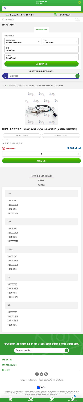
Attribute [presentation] (41, 180)
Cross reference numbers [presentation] (41, 176)
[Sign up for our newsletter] (41, 350)
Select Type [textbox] (10, 50)
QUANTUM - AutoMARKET (56, 380)
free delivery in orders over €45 (21, 14)
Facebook (37, 374)
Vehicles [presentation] (41, 184)
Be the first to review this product (12, 143)
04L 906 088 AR (13, 213)
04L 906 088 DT (13, 205)
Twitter (41, 374)
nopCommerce (32, 380)
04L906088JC (12, 209)
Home (4, 85)
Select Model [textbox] (48, 42)
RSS (46, 374)
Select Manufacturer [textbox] (13, 42)
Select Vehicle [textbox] (11, 58)
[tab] (41, 176)
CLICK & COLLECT (62, 14)
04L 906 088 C (12, 200)
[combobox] (41, 8)
